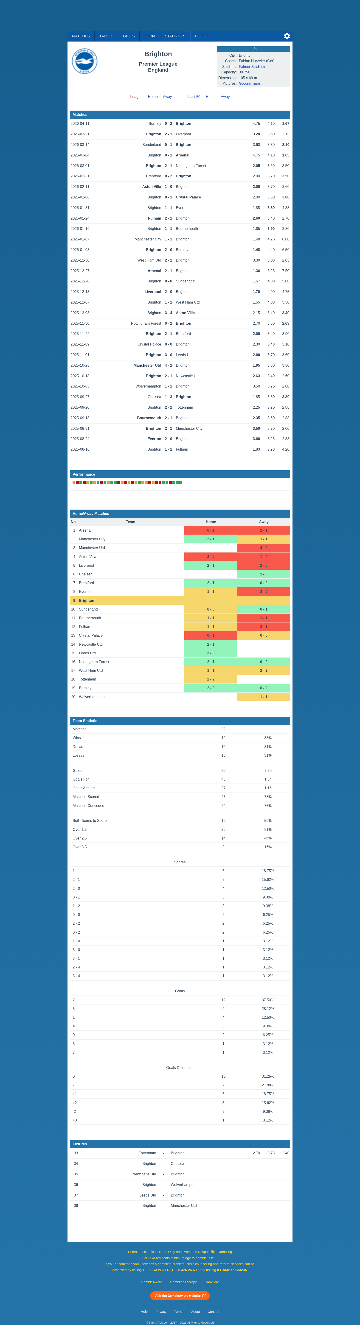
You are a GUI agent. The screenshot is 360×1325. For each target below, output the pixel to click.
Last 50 (194, 97)
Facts (129, 36)
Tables (106, 36)
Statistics (175, 36)
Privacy (160, 1312)
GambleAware (151, 1282)
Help (144, 1312)
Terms (178, 1312)
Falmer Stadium (252, 67)
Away (167, 97)
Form (149, 36)
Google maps (250, 83)
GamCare (212, 1282)
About (195, 1312)
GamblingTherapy (183, 1282)
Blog (200, 36)
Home (153, 97)
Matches (81, 36)
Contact (213, 1312)
